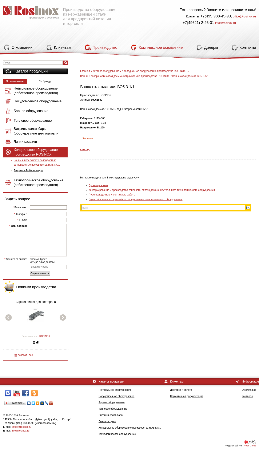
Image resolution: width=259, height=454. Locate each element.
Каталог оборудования (106, 71)
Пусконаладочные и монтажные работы (112, 194)
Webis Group (250, 446)
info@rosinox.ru (225, 23)
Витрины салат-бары (111, 415)
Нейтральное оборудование (115, 389)
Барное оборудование (112, 402)
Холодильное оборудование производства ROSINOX (154, 71)
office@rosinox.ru (244, 16)
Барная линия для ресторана (36, 302)
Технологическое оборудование (117, 434)
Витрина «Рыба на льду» (28, 170)
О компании (249, 389)
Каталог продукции (31, 71)
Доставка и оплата (181, 389)
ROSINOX (44, 336)
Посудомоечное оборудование (116, 396)
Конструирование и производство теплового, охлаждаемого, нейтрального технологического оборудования (152, 190)
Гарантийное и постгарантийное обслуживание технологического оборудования (135, 199)
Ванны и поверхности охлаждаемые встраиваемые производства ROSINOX (37, 162)
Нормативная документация (186, 396)
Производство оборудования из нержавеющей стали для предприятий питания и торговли (59, 13)
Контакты (247, 396)
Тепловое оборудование (113, 408)
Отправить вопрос (40, 273)
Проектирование (98, 185)
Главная (85, 71)
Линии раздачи (107, 421)
